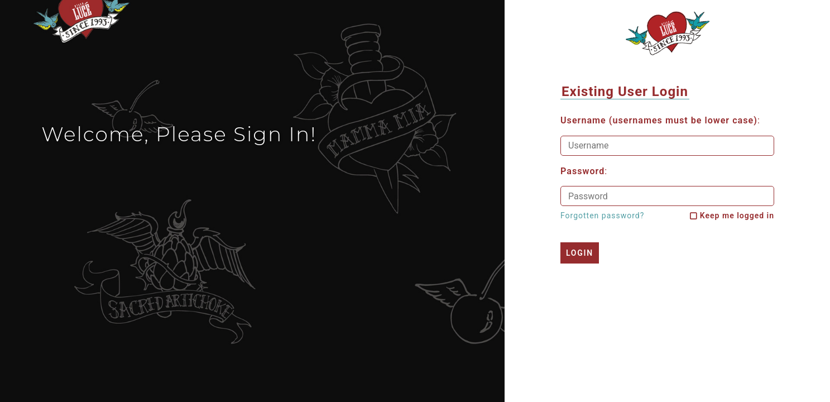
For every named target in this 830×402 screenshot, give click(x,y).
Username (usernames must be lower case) (658, 120)
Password (582, 171)
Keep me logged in (737, 216)
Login (579, 252)
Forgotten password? (602, 215)
